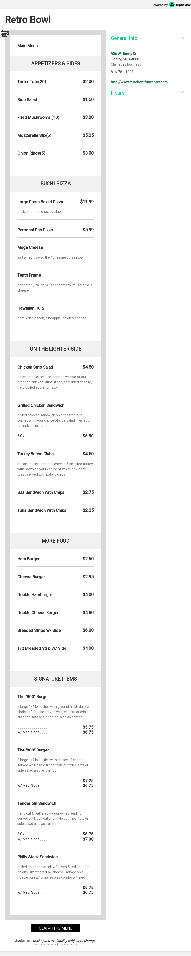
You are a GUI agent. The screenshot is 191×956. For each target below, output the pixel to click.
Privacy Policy (68, 944)
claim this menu (55, 928)
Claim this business (126, 64)
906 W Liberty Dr (123, 54)
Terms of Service (44, 944)
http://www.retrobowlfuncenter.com (139, 82)
